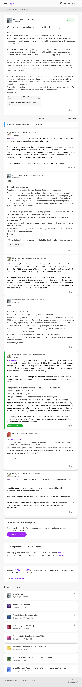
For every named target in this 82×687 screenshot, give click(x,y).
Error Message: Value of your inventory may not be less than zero (39, 668)
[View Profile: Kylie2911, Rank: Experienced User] (9, 595)
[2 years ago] (17, 597)
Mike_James (16, 439)
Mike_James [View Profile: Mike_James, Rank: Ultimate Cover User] (16, 133)
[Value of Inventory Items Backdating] (24, 135)
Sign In (74, 3)
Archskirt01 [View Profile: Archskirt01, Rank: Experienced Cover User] (28, 639)
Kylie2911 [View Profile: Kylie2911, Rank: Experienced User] (26, 597)
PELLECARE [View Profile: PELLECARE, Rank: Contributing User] (26, 671)
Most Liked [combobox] (73, 118)
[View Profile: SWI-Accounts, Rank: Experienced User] (9, 617)
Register (67, 3)
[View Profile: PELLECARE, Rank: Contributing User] (9, 669)
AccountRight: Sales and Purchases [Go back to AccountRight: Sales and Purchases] (16, 9)
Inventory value (19, 594)
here (60, 553)
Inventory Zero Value (21, 604)
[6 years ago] (17, 618)
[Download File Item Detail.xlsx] (22, 245)
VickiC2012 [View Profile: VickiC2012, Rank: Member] (16, 433)
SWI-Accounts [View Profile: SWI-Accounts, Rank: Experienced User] (28, 618)
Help (33, 680)
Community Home (10, 680)
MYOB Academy (20, 570)
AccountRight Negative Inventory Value (29, 636)
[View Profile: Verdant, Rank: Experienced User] (9, 648)
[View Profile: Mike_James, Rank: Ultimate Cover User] (9, 134)
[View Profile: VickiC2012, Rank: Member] (9, 434)
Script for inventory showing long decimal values (33, 657)
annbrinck (15, 138)
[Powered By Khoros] (73, 681)
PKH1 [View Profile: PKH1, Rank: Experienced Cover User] (24, 607)
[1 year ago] (16, 670)
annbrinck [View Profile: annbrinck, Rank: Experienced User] (17, 19)
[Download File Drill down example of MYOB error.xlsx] (39, 98)
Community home (17, 534)
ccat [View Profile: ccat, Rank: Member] (24, 660)
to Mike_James (38, 175)
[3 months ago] (17, 639)
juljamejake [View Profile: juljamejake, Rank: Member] (26, 628)
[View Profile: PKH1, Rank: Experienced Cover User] (9, 606)
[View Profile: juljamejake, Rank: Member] (9, 627)
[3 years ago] (17, 628)
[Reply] (71, 110)
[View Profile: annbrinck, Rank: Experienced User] (9, 20)
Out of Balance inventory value (25, 615)
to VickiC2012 (41, 474)
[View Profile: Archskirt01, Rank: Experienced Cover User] (9, 638)
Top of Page (24, 680)
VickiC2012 (15, 480)
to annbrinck (41, 258)
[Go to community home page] (12, 3)
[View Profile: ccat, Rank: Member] (9, 659)
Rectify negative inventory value (26, 625)
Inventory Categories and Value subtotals (30, 647)
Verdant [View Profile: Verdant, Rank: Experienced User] (25, 649)
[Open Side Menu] (5, 3)
